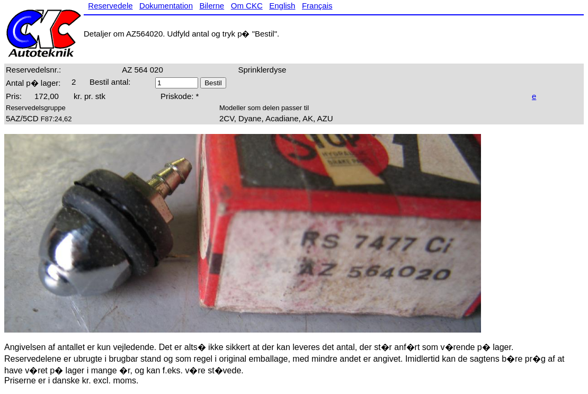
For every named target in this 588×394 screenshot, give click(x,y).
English (282, 5)
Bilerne (212, 5)
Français (317, 5)
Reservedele (110, 5)
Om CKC (247, 5)
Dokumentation (166, 5)
